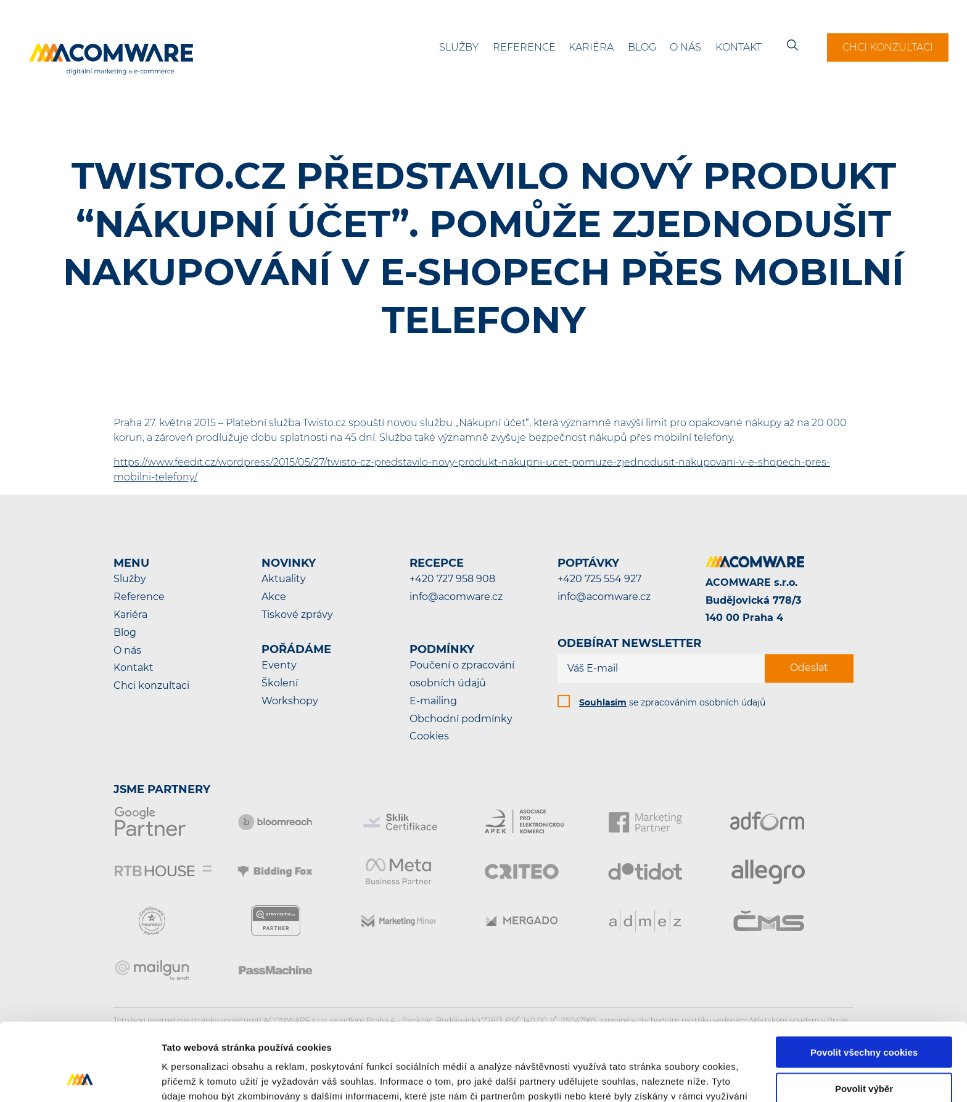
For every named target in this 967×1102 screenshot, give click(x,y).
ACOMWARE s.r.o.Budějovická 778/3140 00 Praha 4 (753, 600)
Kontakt (738, 47)
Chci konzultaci (887, 47)
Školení (279, 683)
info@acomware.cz (456, 596)
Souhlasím (603, 702)
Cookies (429, 736)
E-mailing (433, 701)
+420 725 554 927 (599, 579)
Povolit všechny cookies (864, 979)
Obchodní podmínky (460, 719)
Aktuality (283, 579)
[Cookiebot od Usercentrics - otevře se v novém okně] (80, 1078)
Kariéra (591, 47)
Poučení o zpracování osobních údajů (461, 674)
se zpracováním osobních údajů (672, 702)
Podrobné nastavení (662, 1077)
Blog (642, 47)
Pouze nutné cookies (864, 1051)
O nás (685, 47)
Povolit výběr (864, 1015)
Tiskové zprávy (297, 614)
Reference (524, 47)
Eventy (279, 665)
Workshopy (289, 701)
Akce (273, 596)
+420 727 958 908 (452, 579)
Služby (459, 47)
